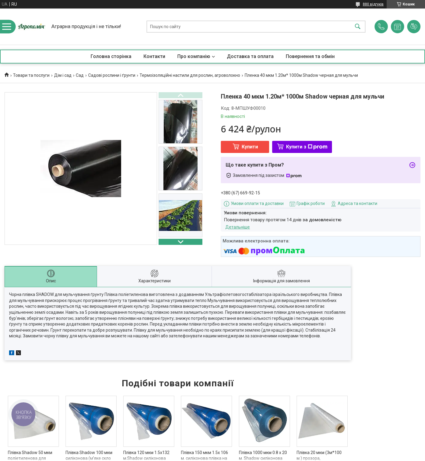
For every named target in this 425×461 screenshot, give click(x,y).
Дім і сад (63, 75)
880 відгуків (373, 4)
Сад (80, 75)
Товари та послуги (31, 75)
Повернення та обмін (310, 56)
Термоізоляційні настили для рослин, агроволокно (190, 75)
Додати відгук (413, 26)
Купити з (306, 147)
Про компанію (193, 56)
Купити (250, 147)
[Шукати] (357, 26)
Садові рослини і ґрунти (111, 75)
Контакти (154, 56)
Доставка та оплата (250, 56)
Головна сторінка (111, 56)
